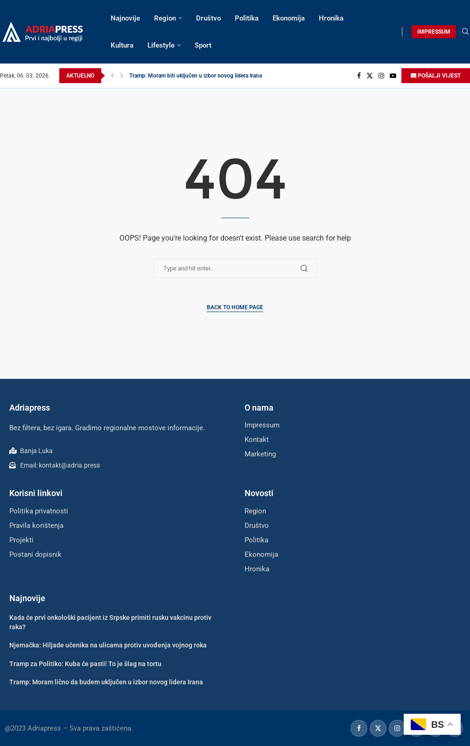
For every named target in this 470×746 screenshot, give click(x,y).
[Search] (465, 32)
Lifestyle (161, 45)
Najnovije (125, 18)
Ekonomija (289, 18)
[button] (112, 75)
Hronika (331, 18)
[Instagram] (381, 75)
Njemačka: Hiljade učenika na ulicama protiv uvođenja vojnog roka (108, 645)
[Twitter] (369, 75)
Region (165, 18)
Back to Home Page (235, 307)
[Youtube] (393, 75)
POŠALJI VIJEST (436, 75)
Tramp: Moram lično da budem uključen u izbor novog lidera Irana (106, 682)
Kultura (122, 45)
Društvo (208, 18)
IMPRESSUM (433, 31)
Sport (203, 45)
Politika (247, 18)
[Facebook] (359, 75)
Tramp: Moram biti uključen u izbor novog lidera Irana (195, 75)
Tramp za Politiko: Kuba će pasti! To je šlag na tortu (85, 664)
